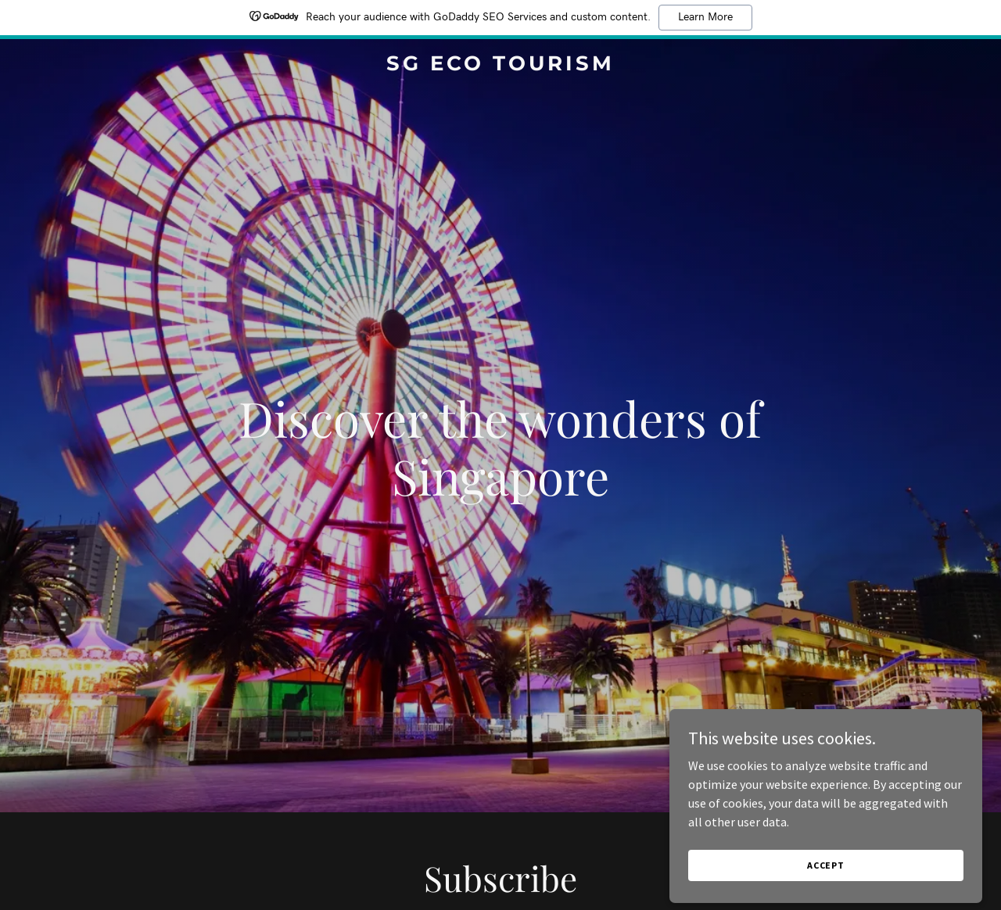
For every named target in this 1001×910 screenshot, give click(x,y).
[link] (500, 65)
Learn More (705, 17)
